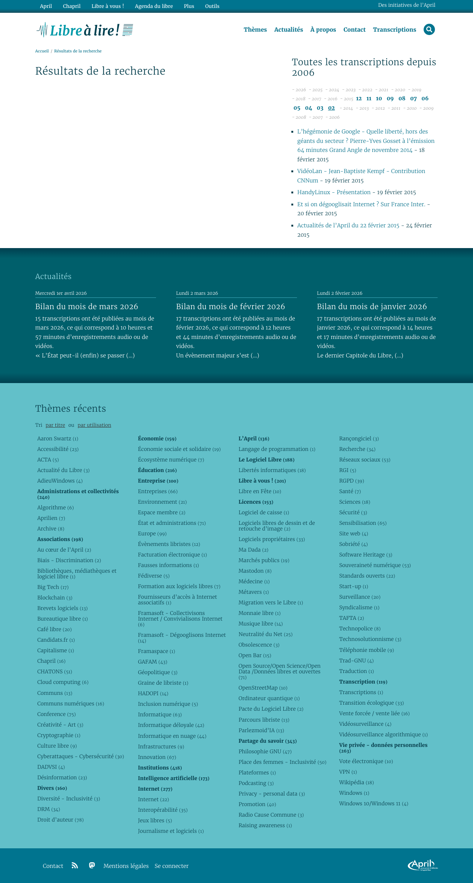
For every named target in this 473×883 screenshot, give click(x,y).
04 (308, 108)
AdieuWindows (60, 480)
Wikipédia (356, 782)
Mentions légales (126, 866)
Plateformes (257, 772)
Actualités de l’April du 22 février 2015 (348, 225)
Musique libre (261, 623)
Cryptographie (58, 735)
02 (331, 108)
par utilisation (94, 425)
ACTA (48, 459)
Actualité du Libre (63, 470)
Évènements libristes (169, 544)
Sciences (354, 501)
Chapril (51, 661)
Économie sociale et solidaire (179, 449)
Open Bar (255, 655)
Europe (152, 533)
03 (320, 108)
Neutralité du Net (265, 634)
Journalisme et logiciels (171, 831)
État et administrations (172, 523)
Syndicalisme (359, 607)
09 (390, 98)
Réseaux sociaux (364, 459)
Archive (50, 528)
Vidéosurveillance (365, 724)
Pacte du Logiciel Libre (271, 709)
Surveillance (360, 596)
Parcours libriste (264, 719)
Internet (153, 799)
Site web (353, 533)
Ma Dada (253, 549)
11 (368, 98)
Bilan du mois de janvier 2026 (372, 306)
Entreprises (158, 491)
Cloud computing (63, 682)
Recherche (357, 449)
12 (359, 98)
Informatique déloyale (171, 725)
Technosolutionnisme (370, 639)
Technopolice (360, 628)
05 (297, 108)
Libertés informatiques (272, 470)
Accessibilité (58, 449)
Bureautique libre (62, 618)
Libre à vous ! (108, 6)
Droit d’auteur (60, 819)
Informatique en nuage (172, 736)
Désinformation (62, 777)
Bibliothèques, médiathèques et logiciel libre (76, 573)
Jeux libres (155, 820)
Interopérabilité (163, 809)
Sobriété (353, 544)
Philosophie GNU (265, 751)
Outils (212, 6)
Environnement (162, 501)
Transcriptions (394, 30)
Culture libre (57, 745)
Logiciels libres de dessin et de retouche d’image (277, 526)
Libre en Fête (260, 491)
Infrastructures (161, 746)
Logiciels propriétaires (272, 539)
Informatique (160, 714)
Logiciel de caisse (264, 512)
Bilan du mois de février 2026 (230, 306)
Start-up (353, 586)
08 (402, 98)
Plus (189, 6)
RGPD (351, 480)
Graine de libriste (163, 682)
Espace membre (161, 512)
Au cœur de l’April (64, 549)
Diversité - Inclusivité (68, 798)
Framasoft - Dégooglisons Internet (182, 638)
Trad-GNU (356, 660)
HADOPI (153, 693)
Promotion (257, 804)
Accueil (42, 51)
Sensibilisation (363, 523)
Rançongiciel (359, 438)
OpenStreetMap (263, 688)
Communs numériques (70, 703)
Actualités (288, 30)
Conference (56, 714)
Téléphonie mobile (366, 650)
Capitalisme (55, 650)
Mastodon (255, 570)
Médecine (254, 581)
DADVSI (51, 766)
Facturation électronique (172, 554)
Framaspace (156, 651)
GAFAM (152, 661)
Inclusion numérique (168, 704)
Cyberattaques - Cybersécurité (80, 756)
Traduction (356, 671)
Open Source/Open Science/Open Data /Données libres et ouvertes (280, 672)
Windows (354, 792)
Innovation (157, 757)
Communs (54, 693)
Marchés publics (264, 560)
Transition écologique (371, 702)
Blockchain (54, 597)
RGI (347, 470)
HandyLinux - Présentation (333, 192)
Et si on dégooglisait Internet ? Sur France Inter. (361, 204)
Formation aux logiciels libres (179, 586)
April (46, 6)
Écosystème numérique (171, 459)
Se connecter (171, 866)
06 (425, 98)
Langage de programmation (277, 449)
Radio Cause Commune (271, 814)
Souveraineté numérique (375, 565)
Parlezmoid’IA (261, 730)
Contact (354, 30)
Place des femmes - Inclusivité (282, 762)
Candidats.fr (56, 639)
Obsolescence (259, 645)
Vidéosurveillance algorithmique (383, 734)
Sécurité (353, 512)
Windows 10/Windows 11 (373, 803)
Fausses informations (168, 565)
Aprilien (51, 518)
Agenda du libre (154, 6)
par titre (55, 425)
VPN (348, 771)
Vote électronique (366, 761)
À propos (323, 30)
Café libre (54, 629)
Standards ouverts (367, 575)
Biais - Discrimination (69, 560)
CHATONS (54, 671)
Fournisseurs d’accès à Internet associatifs (177, 599)
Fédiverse (154, 575)
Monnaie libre (260, 613)
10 (379, 98)
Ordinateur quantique (269, 698)
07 (413, 98)
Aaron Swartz (57, 438)
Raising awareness (265, 825)
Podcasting (256, 783)
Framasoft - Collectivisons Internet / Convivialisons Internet (180, 619)
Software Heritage (365, 554)
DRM (48, 809)
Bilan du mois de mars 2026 (87, 306)
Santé (350, 491)
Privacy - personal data (272, 793)
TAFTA (351, 618)
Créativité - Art (60, 724)
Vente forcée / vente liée (374, 713)
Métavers (254, 592)
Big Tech (53, 587)
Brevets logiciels (62, 608)
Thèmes (255, 30)
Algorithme (55, 507)
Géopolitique (158, 672)
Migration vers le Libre (271, 602)
